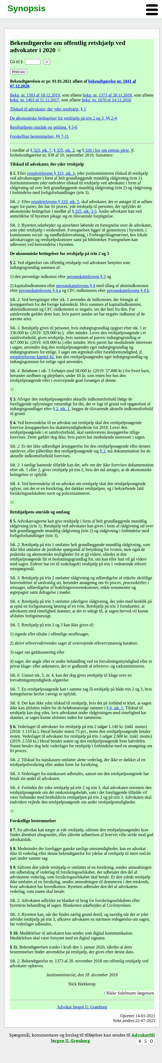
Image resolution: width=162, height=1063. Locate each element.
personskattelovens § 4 (75, 285)
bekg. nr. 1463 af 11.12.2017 (34, 100)
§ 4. (13, 422)
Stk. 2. (15, 201)
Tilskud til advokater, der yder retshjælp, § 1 (48, 109)
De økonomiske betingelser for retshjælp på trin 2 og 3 (59, 253)
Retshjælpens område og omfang (40, 512)
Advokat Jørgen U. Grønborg (82, 1007)
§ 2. (13, 262)
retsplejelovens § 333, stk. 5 (55, 201)
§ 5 (12, 521)
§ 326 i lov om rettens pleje (105, 150)
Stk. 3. (15, 225)
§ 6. (13, 726)
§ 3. (13, 399)
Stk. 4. (15, 370)
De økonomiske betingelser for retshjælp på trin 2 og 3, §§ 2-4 (63, 118)
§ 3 (102, 451)
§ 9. (13, 867)
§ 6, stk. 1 (114, 708)
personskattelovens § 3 (86, 276)
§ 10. (14, 933)
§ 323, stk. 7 (40, 150)
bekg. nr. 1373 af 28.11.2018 (107, 95)
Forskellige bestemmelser (33, 820)
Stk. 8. (15, 703)
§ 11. (14, 947)
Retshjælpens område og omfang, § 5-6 (43, 127)
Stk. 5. (15, 625)
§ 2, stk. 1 (61, 408)
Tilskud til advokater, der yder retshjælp (47, 164)
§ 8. (13, 848)
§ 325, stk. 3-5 (84, 211)
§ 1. (13, 173)
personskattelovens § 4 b (128, 290)
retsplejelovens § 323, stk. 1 (51, 173)
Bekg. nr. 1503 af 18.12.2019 (35, 95)
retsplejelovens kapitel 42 (32, 357)
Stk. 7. (15, 689)
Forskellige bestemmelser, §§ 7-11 (39, 136)
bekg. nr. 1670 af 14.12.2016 (106, 100)
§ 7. (13, 830)
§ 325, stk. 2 (64, 150)
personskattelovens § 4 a (40, 290)
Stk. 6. (15, 675)
